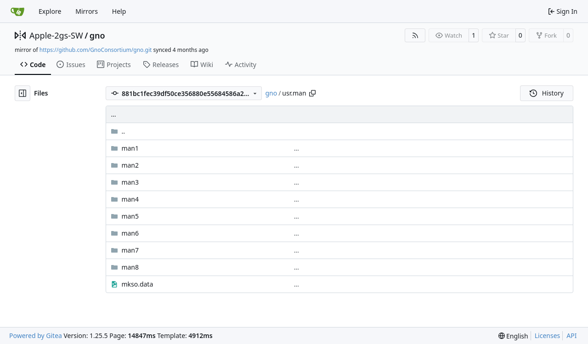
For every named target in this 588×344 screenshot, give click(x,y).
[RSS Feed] (415, 35)
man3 (130, 182)
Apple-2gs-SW (56, 35)
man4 (130, 199)
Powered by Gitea (35, 335)
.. (118, 131)
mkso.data (137, 284)
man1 (130, 148)
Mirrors (86, 11)
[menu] (513, 336)
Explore (50, 11)
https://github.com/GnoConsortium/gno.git (96, 50)
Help (119, 11)
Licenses (547, 335)
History (547, 93)
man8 (130, 267)
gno (97, 35)
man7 (130, 250)
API (571, 335)
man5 (130, 216)
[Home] (17, 11)
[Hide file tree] (22, 93)
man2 (130, 165)
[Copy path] (312, 93)
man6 (130, 233)
